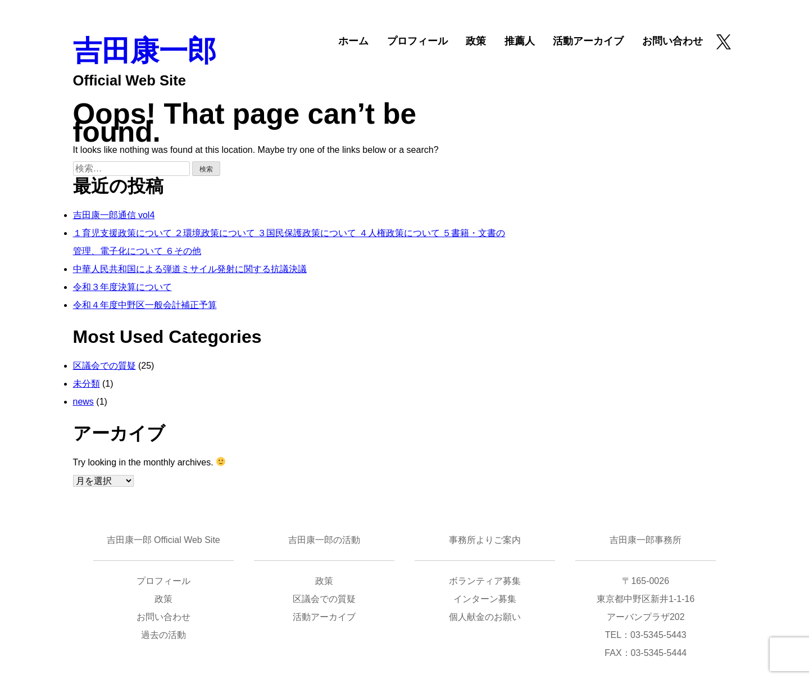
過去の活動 (163, 635)
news (83, 401)
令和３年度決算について (122, 287)
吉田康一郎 (144, 51)
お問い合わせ (672, 41)
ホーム (353, 41)
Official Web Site (129, 80)
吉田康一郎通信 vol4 (114, 215)
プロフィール (417, 41)
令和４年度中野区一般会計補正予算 (145, 305)
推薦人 (520, 41)
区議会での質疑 (104, 365)
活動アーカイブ (588, 41)
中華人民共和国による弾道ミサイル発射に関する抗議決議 (190, 269)
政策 (476, 41)
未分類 (86, 383)
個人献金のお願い (485, 617)
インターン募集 (484, 599)
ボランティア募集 (485, 581)
